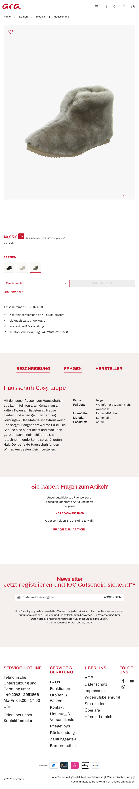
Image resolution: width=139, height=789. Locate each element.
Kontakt (57, 707)
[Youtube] (132, 682)
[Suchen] (105, 6)
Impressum (94, 691)
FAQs (55, 682)
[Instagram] (123, 687)
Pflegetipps (60, 726)
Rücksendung (62, 733)
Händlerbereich (98, 717)
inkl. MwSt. (9, 243)
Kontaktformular (19, 721)
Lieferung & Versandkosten (63, 717)
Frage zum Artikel (69, 533)
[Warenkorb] (133, 6)
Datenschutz (96, 684)
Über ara (92, 710)
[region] (69, 112)
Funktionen (60, 688)
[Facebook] (123, 682)
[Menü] (96, 6)
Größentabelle (13, 291)
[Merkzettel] (114, 6)
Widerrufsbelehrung (102, 697)
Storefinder (94, 704)
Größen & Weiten (58, 698)
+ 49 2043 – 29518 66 (69, 513)
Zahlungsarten (63, 739)
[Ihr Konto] (123, 6)
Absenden (112, 597)
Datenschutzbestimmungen (90, 618)
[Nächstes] (131, 196)
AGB (89, 678)
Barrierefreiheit (63, 746)
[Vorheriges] (124, 196)
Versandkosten (116, 777)
